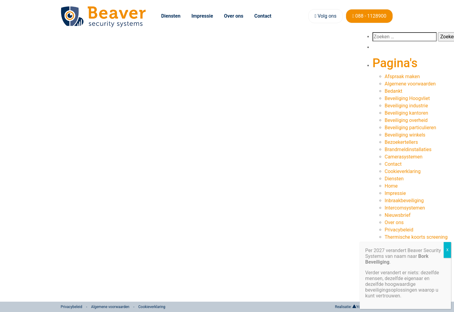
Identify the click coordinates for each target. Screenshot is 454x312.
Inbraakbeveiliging (404, 200)
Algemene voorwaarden (410, 84)
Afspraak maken (402, 76)
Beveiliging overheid (406, 120)
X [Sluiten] (447, 250)
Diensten (170, 16)
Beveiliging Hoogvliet (407, 98)
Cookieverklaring (403, 171)
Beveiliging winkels (405, 135)
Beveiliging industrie (406, 106)
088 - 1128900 (369, 16)
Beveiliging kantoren (406, 113)
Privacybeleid (399, 230)
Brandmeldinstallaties (408, 149)
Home (391, 186)
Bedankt (393, 91)
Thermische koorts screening (416, 237)
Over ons (234, 16)
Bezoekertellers (401, 142)
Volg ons (326, 16)
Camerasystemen (404, 157)
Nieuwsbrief (398, 215)
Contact (262, 16)
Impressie (202, 16)
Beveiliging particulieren (410, 127)
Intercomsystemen (405, 208)
